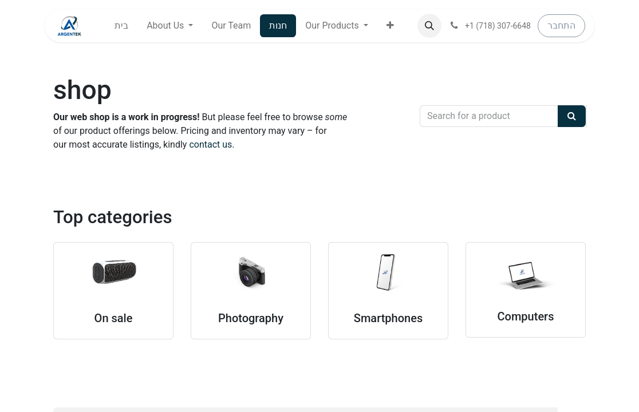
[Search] (572, 116)
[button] (390, 25)
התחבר (561, 25)
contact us (210, 144)
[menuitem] (121, 25)
